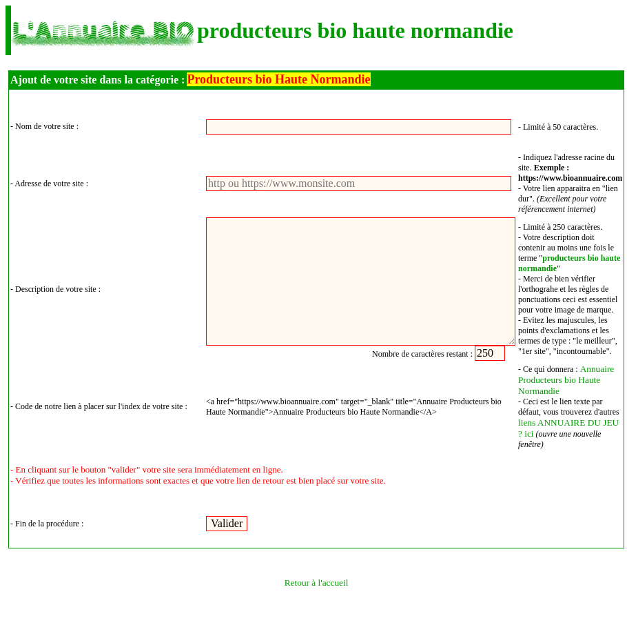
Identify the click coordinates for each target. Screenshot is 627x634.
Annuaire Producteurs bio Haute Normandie (566, 380)
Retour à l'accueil (317, 582)
